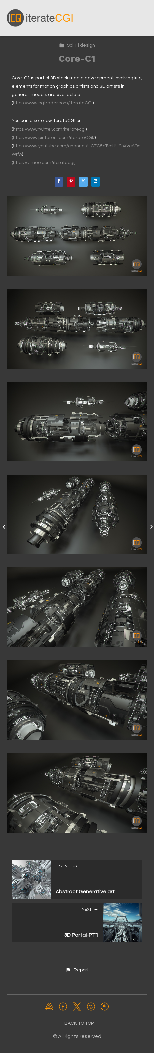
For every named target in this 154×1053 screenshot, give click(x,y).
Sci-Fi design (77, 45)
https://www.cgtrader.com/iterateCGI (53, 103)
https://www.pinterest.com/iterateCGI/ (54, 137)
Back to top (79, 1023)
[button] (77, 970)
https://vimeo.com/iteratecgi (43, 162)
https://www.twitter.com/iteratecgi (49, 129)
